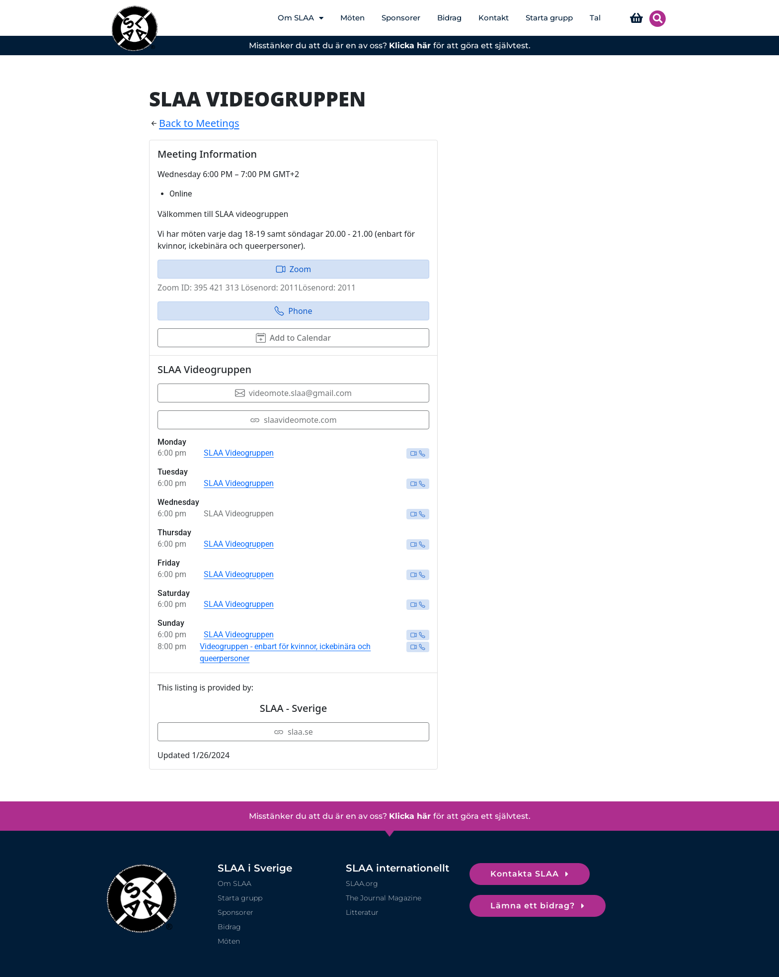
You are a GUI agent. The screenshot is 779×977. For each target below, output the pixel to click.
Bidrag (449, 17)
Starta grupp (549, 17)
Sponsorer (401, 17)
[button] (657, 18)
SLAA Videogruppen (239, 453)
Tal (595, 17)
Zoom (293, 269)
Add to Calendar (293, 337)
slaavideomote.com (293, 419)
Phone (293, 310)
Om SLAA (300, 17)
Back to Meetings (199, 123)
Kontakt (493, 17)
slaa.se (293, 731)
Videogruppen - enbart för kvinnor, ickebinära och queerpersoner (285, 652)
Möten (352, 17)
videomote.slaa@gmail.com (293, 393)
